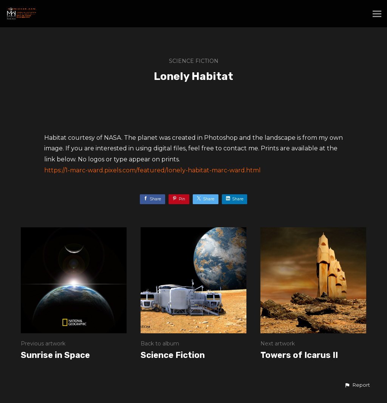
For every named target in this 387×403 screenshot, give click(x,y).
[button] (357, 385)
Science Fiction (193, 61)
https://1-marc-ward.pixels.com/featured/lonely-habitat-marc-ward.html (152, 170)
